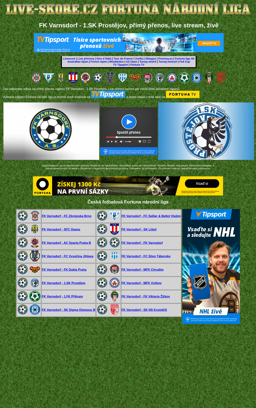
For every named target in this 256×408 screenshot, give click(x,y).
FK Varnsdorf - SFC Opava (61, 229)
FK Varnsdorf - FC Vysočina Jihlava (67, 256)
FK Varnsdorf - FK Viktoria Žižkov (145, 296)
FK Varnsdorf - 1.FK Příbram (62, 296)
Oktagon (150, 58)
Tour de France (123, 58)
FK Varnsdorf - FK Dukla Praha (64, 269)
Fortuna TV (137, 64)
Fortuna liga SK (184, 58)
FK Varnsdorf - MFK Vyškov (141, 283)
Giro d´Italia (103, 58)
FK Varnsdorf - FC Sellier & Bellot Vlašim (151, 216)
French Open (98, 61)
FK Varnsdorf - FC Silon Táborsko (146, 256)
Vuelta (139, 58)
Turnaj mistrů (147, 61)
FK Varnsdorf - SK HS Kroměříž (144, 310)
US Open (131, 61)
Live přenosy (86, 58)
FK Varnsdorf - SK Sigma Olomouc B (68, 310)
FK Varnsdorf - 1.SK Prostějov (63, 283)
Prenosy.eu (165, 58)
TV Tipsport (120, 64)
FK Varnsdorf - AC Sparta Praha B (66, 242)
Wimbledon (116, 61)
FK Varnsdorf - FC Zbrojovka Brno (66, 216)
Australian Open (77, 61)
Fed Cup (184, 61)
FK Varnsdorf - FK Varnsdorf (142, 242)
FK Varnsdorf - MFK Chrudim (142, 269)
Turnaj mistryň (168, 61)
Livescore (69, 58)
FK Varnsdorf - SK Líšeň (139, 229)
